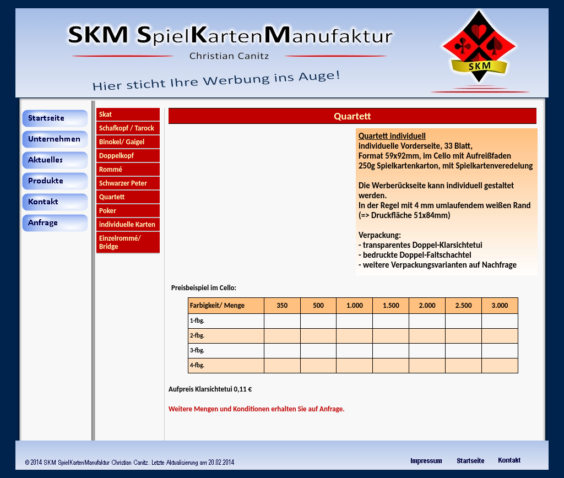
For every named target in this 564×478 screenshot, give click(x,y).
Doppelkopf (116, 155)
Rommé (110, 169)
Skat (105, 114)
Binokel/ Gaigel (121, 142)
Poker (107, 211)
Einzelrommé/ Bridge (120, 242)
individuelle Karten (127, 224)
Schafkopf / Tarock (126, 128)
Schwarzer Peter (123, 183)
